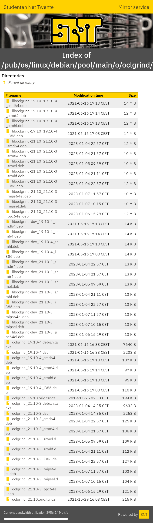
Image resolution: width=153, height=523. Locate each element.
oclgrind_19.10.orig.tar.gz (30, 398)
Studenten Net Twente (29, 6)
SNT (144, 514)
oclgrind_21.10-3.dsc (27, 413)
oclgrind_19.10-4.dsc (27, 352)
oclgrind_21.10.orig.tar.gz (30, 499)
